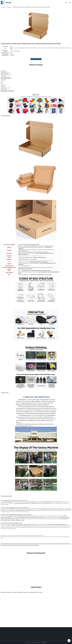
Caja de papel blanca (35, 545)
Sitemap (45, 642)
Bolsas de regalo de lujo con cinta (16, 543)
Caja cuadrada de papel (48, 543)
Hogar (3, 7)
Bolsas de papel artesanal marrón (7, 545)
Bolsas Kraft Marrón (66, 543)
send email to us (36, 59)
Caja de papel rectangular (57, 543)
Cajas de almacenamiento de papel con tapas (22, 545)
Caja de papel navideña (5, 543)
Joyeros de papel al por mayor (37, 543)
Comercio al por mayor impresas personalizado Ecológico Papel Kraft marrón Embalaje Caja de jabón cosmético (23, 535)
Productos (9, 7)
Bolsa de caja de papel (27, 543)
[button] (66, 3)
